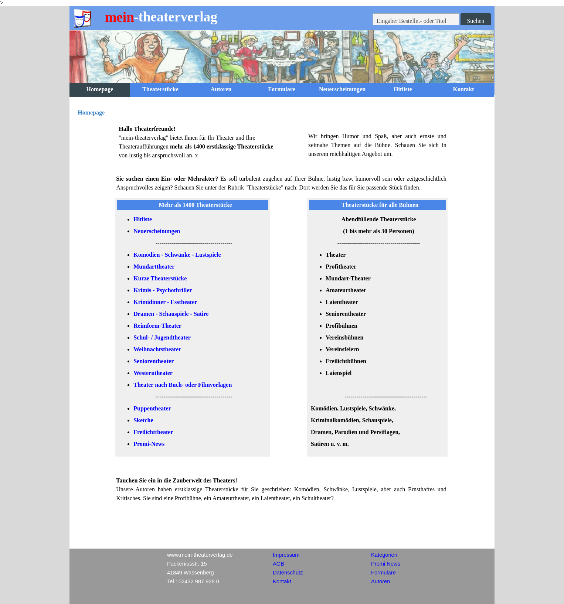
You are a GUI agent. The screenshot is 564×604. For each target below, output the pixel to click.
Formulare (281, 89)
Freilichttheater (153, 432)
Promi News (385, 564)
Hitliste (403, 89)
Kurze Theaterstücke (160, 278)
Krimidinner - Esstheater (165, 302)
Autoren (221, 89)
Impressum (286, 555)
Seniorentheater (153, 361)
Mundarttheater (153, 266)
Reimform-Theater (157, 326)
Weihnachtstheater (157, 349)
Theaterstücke (160, 89)
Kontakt (463, 89)
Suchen (475, 21)
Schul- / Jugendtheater (162, 337)
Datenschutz (288, 573)
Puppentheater (152, 408)
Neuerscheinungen (342, 89)
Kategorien (384, 555)
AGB (278, 564)
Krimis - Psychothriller (162, 290)
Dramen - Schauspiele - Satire (170, 314)
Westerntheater (153, 373)
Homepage (99, 89)
